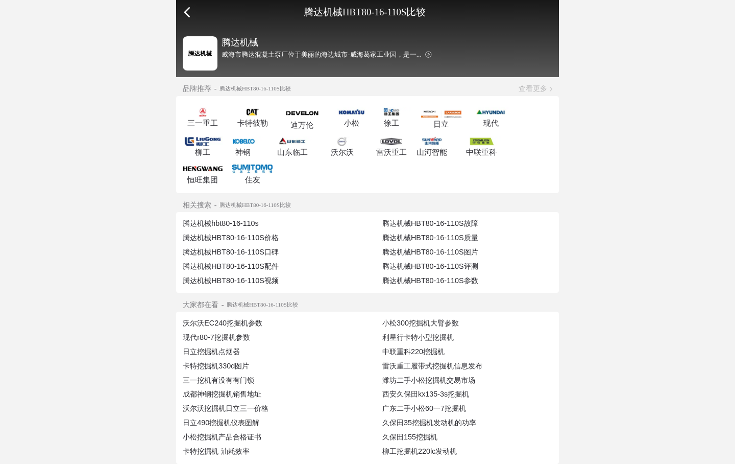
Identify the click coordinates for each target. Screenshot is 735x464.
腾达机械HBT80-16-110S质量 (430, 238)
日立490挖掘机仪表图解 (221, 423)
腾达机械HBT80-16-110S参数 (430, 280)
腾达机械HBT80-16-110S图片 (430, 252)
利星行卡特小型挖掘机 (418, 337)
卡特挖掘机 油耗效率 (216, 451)
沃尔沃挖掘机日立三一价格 (225, 408)
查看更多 (533, 88)
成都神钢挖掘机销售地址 (222, 394)
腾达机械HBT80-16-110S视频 (231, 280)
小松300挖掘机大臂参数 (420, 323)
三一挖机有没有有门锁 (218, 380)
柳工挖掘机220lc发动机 (419, 451)
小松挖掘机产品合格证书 (222, 437)
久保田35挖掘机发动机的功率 (429, 423)
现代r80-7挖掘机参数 (216, 337)
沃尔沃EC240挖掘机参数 (222, 323)
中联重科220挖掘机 (413, 351)
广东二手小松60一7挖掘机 (424, 408)
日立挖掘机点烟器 (211, 351)
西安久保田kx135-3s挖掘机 (425, 394)
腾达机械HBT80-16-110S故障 (430, 223)
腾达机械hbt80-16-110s (221, 223)
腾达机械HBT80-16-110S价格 (231, 238)
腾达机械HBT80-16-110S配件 (231, 266)
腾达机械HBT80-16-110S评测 (430, 266)
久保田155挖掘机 (409, 437)
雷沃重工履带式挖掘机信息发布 (432, 366)
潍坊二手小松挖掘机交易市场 (428, 380)
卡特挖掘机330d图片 (216, 366)
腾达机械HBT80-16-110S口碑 (231, 252)
